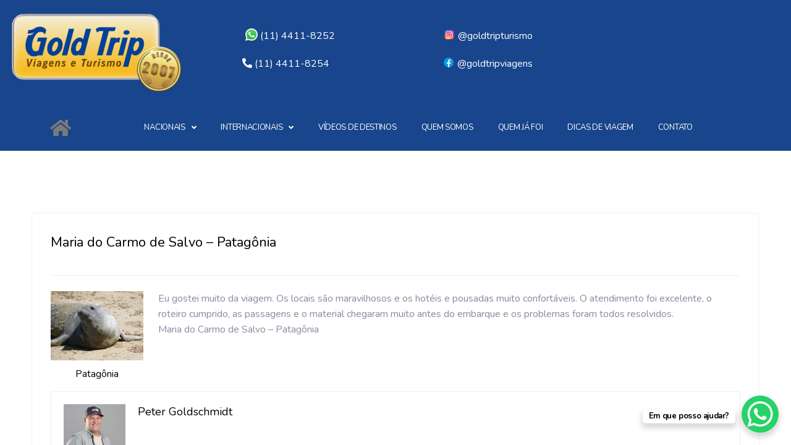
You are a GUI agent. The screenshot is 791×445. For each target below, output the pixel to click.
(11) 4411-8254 (292, 63)
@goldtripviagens (487, 63)
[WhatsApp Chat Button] (760, 414)
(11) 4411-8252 (290, 36)
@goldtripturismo (488, 36)
